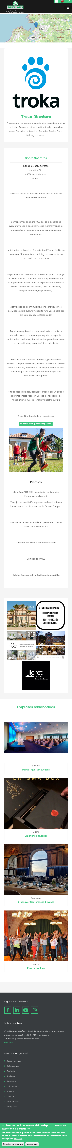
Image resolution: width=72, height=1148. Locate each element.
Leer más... (9, 1042)
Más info (18, 1138)
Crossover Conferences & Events (36, 902)
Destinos (11, 1076)
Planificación (13, 1101)
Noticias (10, 1091)
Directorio (11, 1081)
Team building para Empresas (35, 423)
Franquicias (12, 1106)
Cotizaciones (13, 1066)
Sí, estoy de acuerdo (13, 1144)
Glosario (11, 1096)
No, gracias (32, 1144)
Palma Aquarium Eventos (36, 769)
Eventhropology (36, 968)
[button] (36, 25)
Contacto (11, 1071)
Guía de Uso (12, 1086)
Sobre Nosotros (14, 1061)
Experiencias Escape (36, 835)
